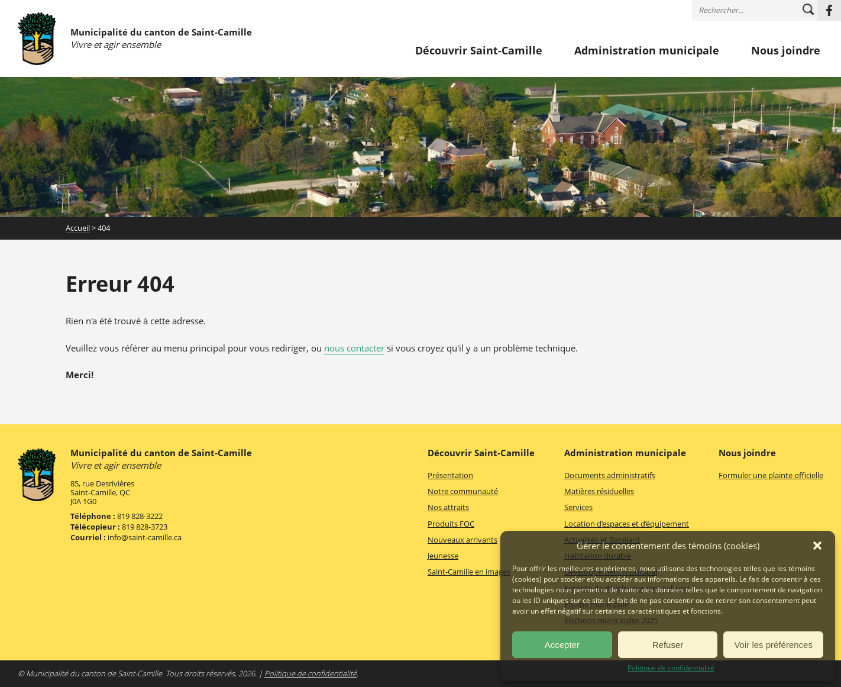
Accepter (562, 645)
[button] (817, 545)
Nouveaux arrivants (462, 539)
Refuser (668, 645)
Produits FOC (451, 523)
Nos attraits (448, 507)
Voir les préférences (773, 645)
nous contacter (354, 348)
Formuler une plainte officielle (771, 475)
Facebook (829, 10)
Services (578, 507)
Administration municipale (646, 50)
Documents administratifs (609, 475)
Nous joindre (785, 50)
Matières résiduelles (599, 491)
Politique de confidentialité (670, 668)
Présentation (450, 475)
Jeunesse (443, 555)
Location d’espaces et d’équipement (626, 523)
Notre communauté (463, 491)
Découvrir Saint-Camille (478, 50)
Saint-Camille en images (469, 571)
